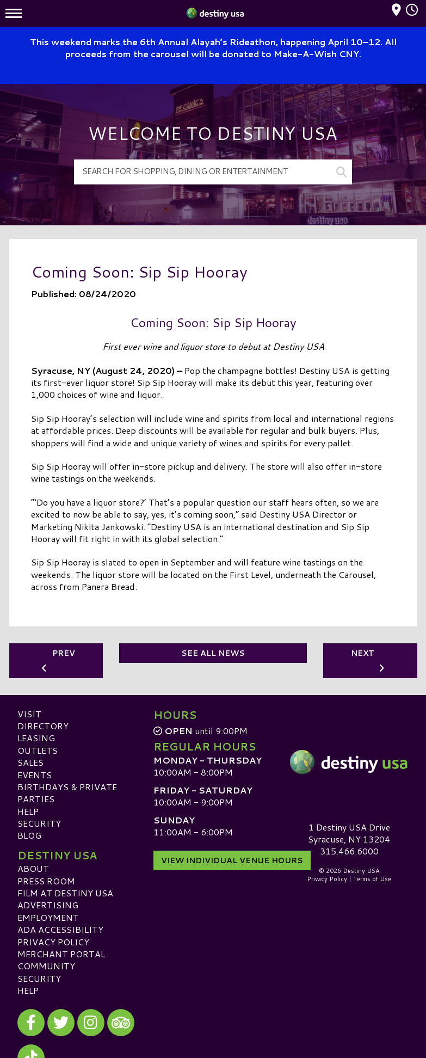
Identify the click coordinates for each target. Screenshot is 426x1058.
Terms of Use (372, 879)
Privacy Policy (53, 942)
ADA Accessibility (60, 929)
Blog (29, 835)
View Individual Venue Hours (232, 860)
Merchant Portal (61, 954)
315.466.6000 (349, 851)
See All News (213, 653)
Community (46, 965)
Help (28, 811)
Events (34, 774)
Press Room (46, 881)
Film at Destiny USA (65, 893)
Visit (29, 714)
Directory (43, 725)
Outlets (37, 750)
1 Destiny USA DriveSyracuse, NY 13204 (349, 833)
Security (39, 823)
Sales (30, 762)
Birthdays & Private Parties (67, 792)
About (33, 868)
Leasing (36, 737)
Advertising (47, 905)
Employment (48, 917)
